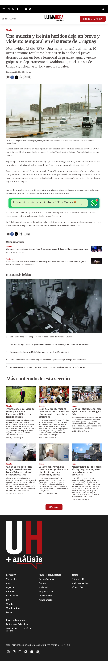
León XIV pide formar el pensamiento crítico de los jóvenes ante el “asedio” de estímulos (54, 413)
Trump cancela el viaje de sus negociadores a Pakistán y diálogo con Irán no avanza (20, 413)
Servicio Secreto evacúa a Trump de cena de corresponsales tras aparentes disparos (47, 368)
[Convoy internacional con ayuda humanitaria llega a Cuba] (87, 394)
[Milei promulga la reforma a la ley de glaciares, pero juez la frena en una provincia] (87, 452)
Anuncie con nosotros (50, 575)
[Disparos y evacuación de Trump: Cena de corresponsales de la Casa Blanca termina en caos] (96, 249)
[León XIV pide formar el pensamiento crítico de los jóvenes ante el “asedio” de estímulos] (54, 394)
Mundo (9, 30)
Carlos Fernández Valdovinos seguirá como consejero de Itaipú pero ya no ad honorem (48, 360)
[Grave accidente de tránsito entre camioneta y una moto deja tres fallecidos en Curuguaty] (96, 262)
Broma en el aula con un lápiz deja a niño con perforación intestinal (39, 353)
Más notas (54, 508)
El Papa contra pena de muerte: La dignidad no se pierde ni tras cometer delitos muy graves (53, 471)
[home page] (54, 18)
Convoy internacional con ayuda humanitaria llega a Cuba (86, 412)
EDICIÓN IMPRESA (92, 19)
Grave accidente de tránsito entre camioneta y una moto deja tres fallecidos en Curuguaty (46, 262)
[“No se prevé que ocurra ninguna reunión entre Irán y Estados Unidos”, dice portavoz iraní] (21, 452)
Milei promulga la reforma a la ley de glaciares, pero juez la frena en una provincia (86, 471)
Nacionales (10, 260)
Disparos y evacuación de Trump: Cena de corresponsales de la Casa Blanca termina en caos (47, 250)
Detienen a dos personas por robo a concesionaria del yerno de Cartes (41, 338)
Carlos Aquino (30, 265)
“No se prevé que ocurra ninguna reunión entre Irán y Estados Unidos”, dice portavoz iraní (19, 471)
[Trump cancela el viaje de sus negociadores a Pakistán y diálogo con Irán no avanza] (21, 394)
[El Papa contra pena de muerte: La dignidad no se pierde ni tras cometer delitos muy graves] (54, 452)
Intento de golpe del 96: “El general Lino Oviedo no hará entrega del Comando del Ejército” (49, 345)
